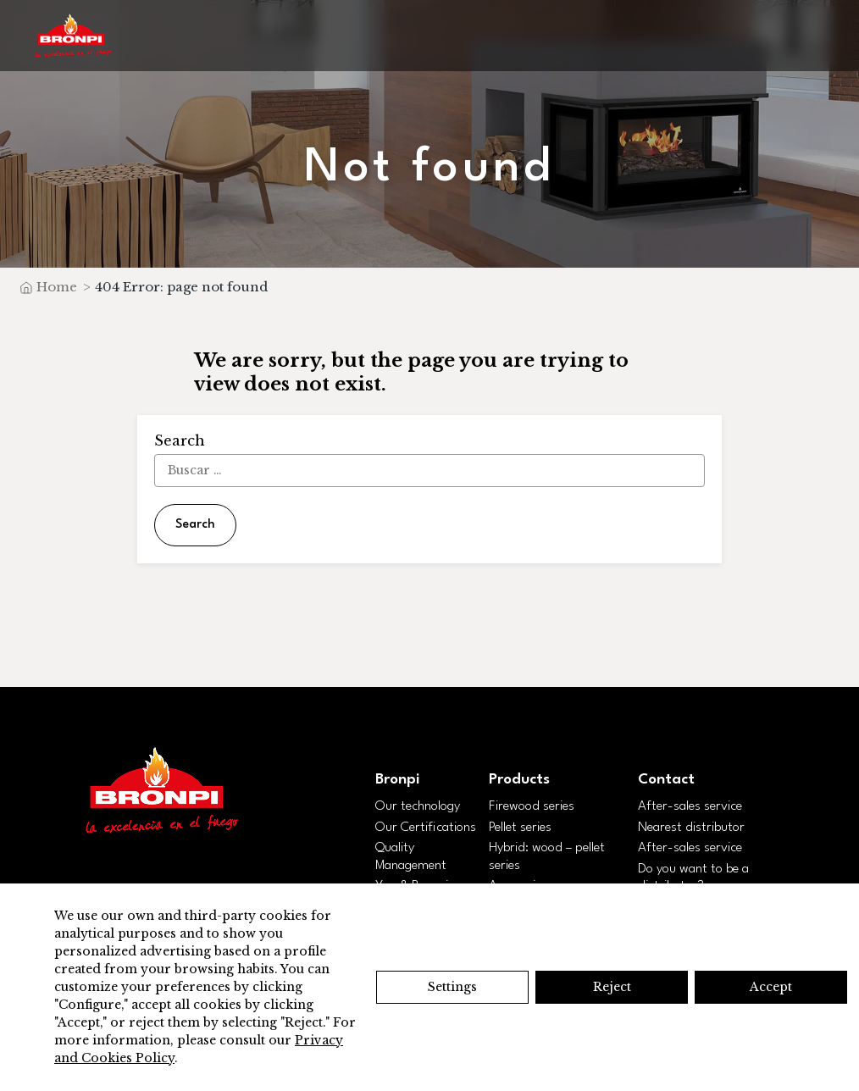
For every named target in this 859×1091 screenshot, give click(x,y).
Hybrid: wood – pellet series (547, 856)
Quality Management (410, 856)
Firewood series (531, 806)
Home (56, 287)
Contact (666, 780)
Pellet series (520, 827)
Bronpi (397, 780)
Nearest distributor (691, 827)
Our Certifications (425, 827)
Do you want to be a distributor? (693, 878)
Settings (452, 986)
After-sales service (690, 806)
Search (195, 524)
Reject (612, 986)
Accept (771, 986)
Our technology (417, 806)
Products (519, 780)
